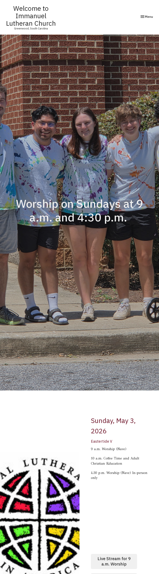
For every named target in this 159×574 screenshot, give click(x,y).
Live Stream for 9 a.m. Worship (114, 561)
